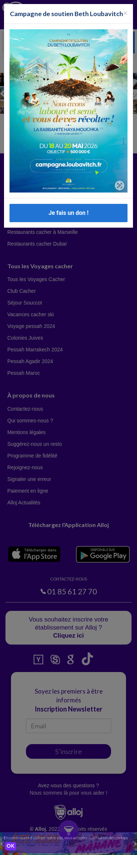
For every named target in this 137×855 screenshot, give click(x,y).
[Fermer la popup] (125, 12)
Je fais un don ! (69, 212)
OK (11, 846)
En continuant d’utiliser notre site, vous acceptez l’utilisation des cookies (66, 837)
